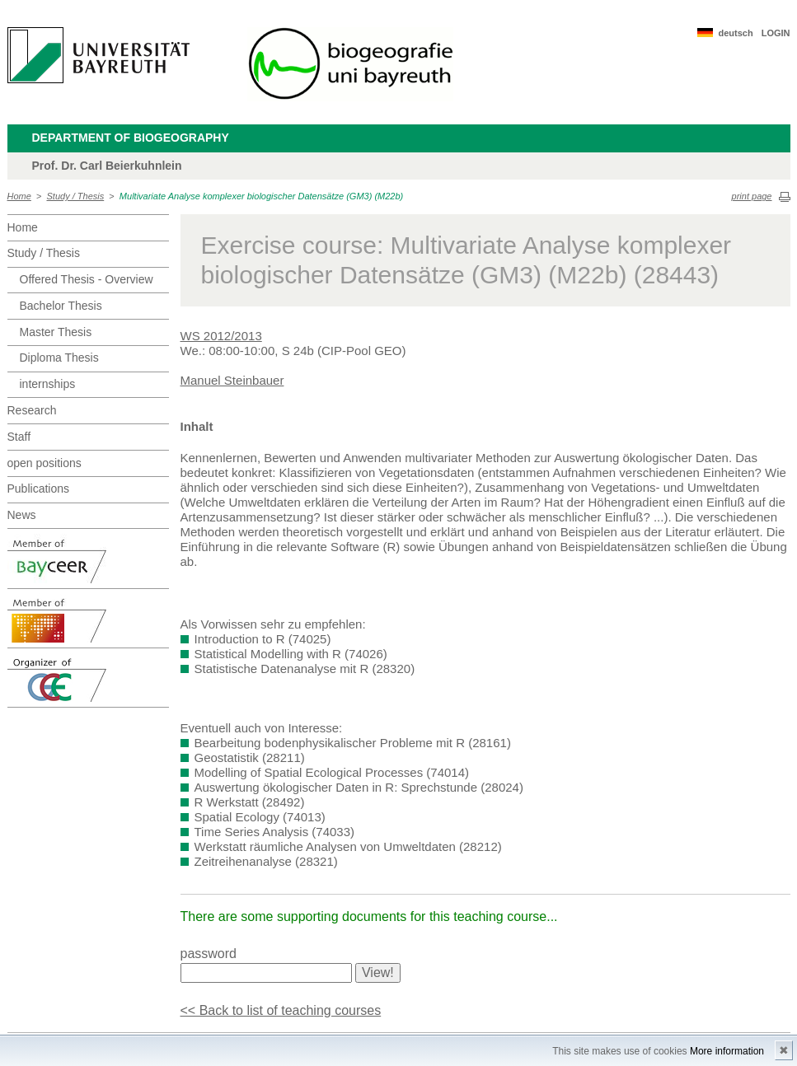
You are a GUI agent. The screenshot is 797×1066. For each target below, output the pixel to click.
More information (727, 1051)
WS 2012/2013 (221, 336)
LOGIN (776, 33)
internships (48, 383)
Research (32, 410)
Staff (19, 436)
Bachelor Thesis (61, 305)
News (21, 514)
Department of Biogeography (130, 137)
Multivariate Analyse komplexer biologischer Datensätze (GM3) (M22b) (261, 196)
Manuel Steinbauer (232, 380)
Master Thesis (56, 332)
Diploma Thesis (59, 357)
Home (19, 196)
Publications (38, 488)
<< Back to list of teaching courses (281, 1010)
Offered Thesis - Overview (86, 279)
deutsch (735, 33)
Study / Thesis (76, 196)
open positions (44, 463)
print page (752, 196)
